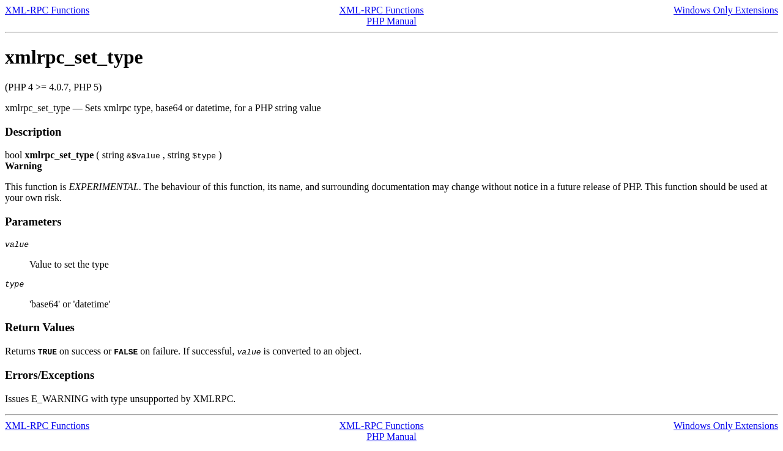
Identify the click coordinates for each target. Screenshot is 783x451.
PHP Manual (391, 21)
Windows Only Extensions (726, 10)
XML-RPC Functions (47, 10)
